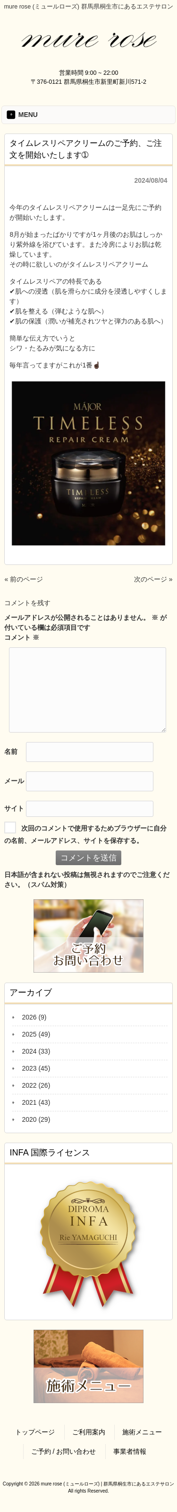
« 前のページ (23, 579)
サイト (14, 808)
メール (14, 780)
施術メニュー (142, 1432)
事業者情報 (129, 1451)
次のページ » (153, 579)
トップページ (35, 1432)
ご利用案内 (88, 1432)
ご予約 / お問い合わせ (63, 1451)
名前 (10, 751)
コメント (21, 637)
